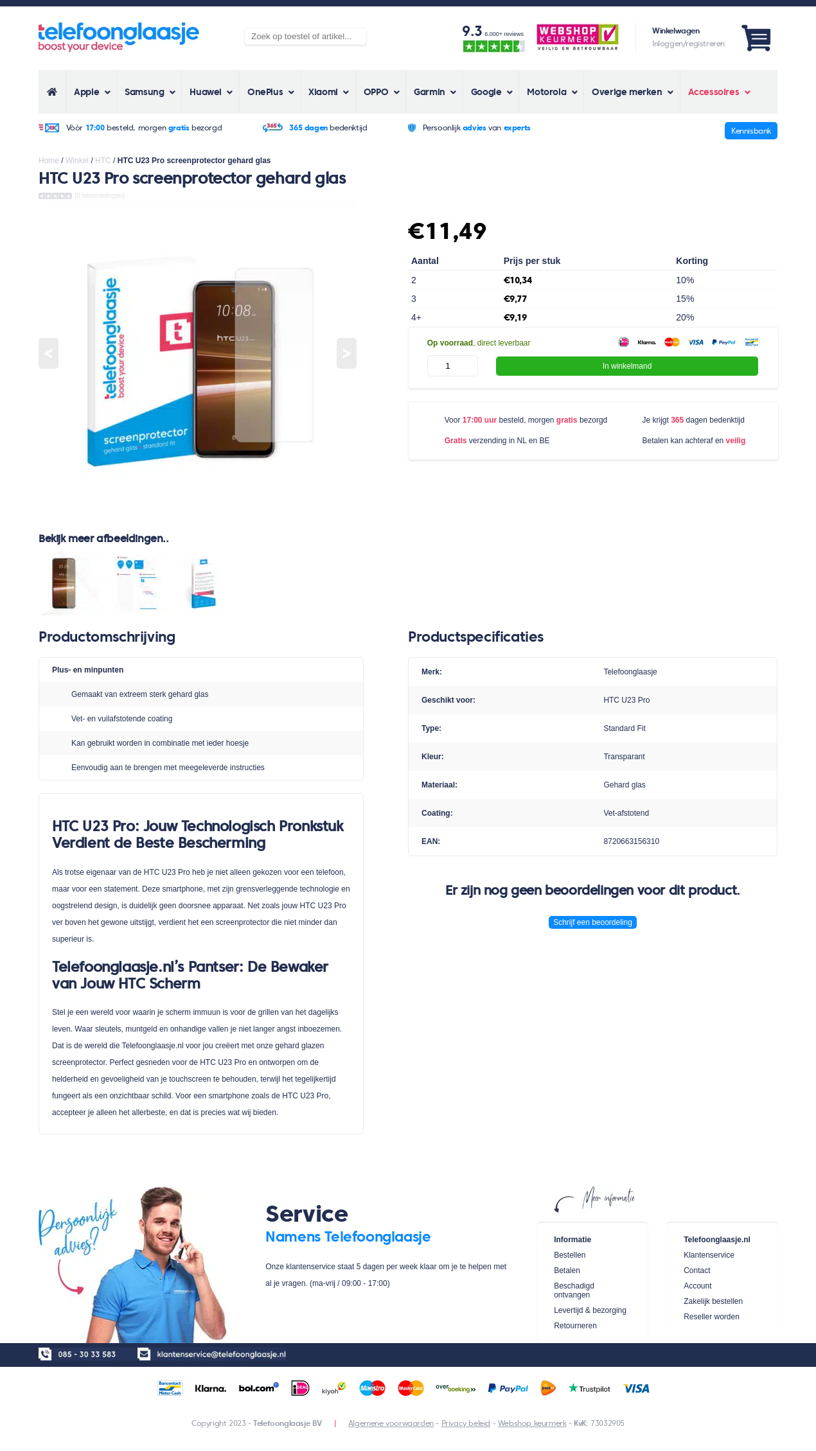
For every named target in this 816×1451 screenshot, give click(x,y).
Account (697, 1285)
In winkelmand (627, 366)
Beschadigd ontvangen (574, 1290)
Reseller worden (712, 1316)
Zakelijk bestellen (713, 1301)
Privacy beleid (465, 1423)
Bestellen (569, 1255)
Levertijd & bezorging (590, 1310)
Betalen (567, 1270)
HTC (103, 160)
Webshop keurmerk (532, 1423)
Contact (697, 1270)
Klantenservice (709, 1255)
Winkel (77, 160)
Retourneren (575, 1325)
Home (49, 160)
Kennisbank (751, 131)
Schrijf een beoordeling (592, 922)
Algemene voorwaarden (391, 1423)
